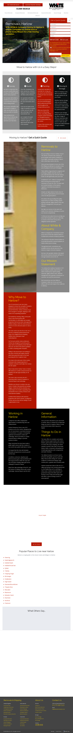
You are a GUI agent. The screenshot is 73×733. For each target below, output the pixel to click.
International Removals (33, 13)
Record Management (39, 718)
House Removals (8, 13)
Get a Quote (62, 138)
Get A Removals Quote (13, 4)
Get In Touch (36, 544)
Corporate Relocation (46, 13)
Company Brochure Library (40, 710)
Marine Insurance (23, 714)
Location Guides (38, 712)
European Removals (20, 13)
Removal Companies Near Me (10, 714)
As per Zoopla (42, 515)
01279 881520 (58, 705)
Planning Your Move (8, 720)
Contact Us (37, 705)
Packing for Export (23, 712)
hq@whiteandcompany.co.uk (58, 709)
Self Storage (37, 720)
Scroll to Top (66, 731)
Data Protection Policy (39, 708)
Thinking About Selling (8, 709)
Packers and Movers (8, 710)
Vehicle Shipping (7, 722)
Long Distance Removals (8, 707)
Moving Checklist (7, 712)
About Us (37, 15)
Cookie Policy (57, 731)
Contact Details (23, 722)
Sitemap (51, 731)
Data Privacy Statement (40, 707)
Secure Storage (57, 13)
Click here (52, 50)
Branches (66, 13)
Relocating (22, 723)
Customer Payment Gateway (33, 4)
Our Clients (22, 725)
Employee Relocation (24, 720)
